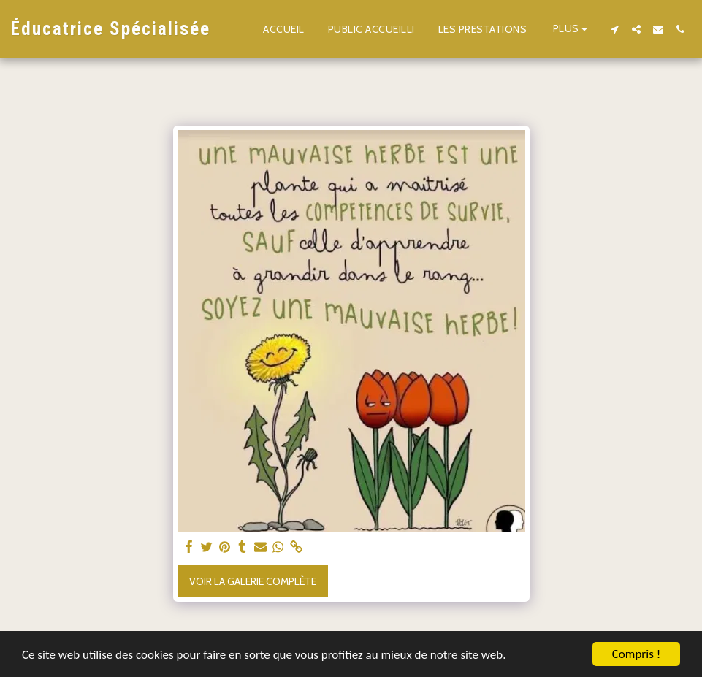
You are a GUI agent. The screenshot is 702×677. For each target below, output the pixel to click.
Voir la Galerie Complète (252, 581)
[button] (614, 29)
